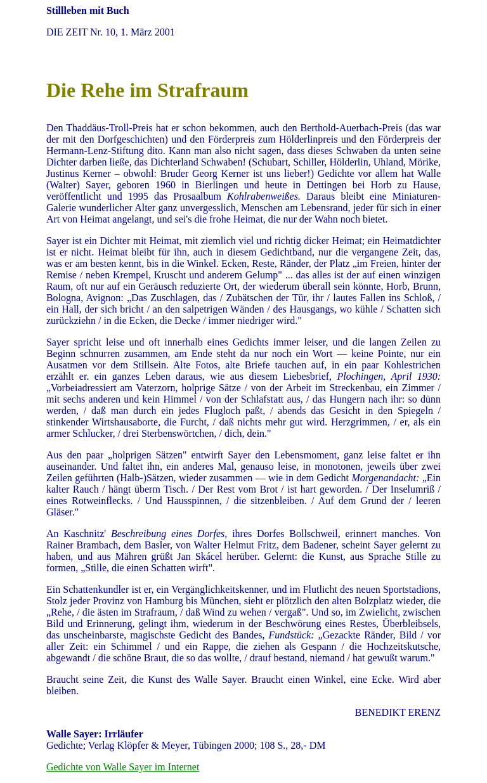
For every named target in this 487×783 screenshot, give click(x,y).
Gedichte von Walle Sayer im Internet (122, 766)
